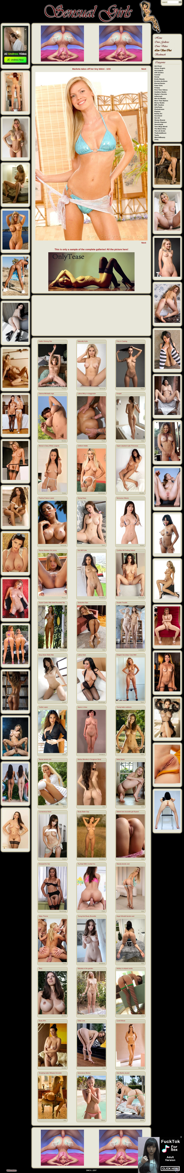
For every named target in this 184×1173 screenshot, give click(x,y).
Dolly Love (81, 1021)
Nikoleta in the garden (85, 968)
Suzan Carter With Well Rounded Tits (52, 602)
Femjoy (157, 88)
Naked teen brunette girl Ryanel (128, 811)
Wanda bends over (123, 864)
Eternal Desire (159, 83)
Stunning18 (158, 124)
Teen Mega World (160, 126)
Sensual (102, 388)
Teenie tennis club (45, 759)
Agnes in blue (82, 707)
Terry (40, 968)
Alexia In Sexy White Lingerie (49, 446)
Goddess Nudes (160, 92)
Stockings (101, 493)
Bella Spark (121, 759)
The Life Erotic (159, 131)
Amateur (102, 598)
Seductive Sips (83, 602)
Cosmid (157, 75)
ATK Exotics (159, 72)
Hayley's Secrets (160, 94)
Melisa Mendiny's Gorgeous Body (89, 759)
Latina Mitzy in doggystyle (87, 393)
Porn (103, 441)
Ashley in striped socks (125, 968)
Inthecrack (158, 96)
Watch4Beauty (159, 137)
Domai (156, 77)
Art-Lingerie (158, 70)
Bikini (64, 754)
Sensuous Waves (123, 498)
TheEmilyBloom (160, 133)
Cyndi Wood (121, 1021)
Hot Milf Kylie (82, 550)
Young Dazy (82, 498)
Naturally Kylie (83, 341)
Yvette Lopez (43, 707)
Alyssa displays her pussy (48, 550)
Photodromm (159, 109)
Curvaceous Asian (45, 811)
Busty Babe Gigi (83, 811)
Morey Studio (159, 103)
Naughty (102, 1016)
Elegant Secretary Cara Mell (126, 655)
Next (143, 69)
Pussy (64, 388)
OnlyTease (158, 107)
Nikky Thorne (43, 916)
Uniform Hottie (83, 446)
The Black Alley (160, 129)
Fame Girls (158, 85)
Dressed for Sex (44, 864)
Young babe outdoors (124, 707)
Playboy (157, 111)
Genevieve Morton (84, 1073)
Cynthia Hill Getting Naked (126, 550)
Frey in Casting (122, 341)
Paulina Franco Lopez (46, 498)
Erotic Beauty (159, 79)
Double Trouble (122, 602)
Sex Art (157, 118)
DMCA (88, 1170)
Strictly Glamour (160, 122)
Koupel (119, 393)
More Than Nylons (161, 101)
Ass (142, 441)
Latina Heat (82, 655)
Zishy (156, 139)
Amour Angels (159, 68)
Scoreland (158, 116)
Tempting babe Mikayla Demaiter (50, 1073)
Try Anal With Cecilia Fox (86, 864)
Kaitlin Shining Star (45, 341)
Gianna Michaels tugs (46, 393)
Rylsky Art (158, 113)
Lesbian (141, 650)
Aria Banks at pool (123, 1073)
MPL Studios (159, 105)
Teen (142, 388)
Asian (64, 493)
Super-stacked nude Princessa (127, 446)
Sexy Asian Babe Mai (46, 655)
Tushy (156, 135)
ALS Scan (158, 66)
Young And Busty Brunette (87, 916)
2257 (95, 1170)
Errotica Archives (160, 81)
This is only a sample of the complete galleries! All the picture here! (91, 249)
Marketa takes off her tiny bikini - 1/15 (91, 69)
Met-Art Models (160, 98)
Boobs (64, 441)
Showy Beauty (159, 120)
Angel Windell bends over (126, 916)
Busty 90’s (42, 1021)
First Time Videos (160, 90)
